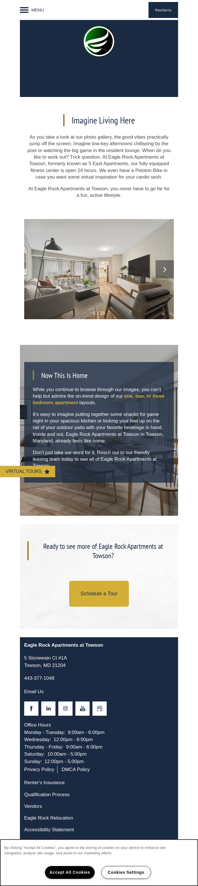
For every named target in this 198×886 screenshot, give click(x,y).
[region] (99, 862)
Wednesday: (37, 739)
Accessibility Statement (49, 829)
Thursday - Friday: (43, 747)
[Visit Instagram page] (65, 708)
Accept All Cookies (70, 872)
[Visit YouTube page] (82, 708)
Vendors (33, 806)
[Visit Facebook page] (31, 708)
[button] (163, 10)
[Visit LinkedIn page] (48, 708)
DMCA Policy (76, 769)
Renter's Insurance (44, 782)
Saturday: (34, 754)
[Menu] (32, 10)
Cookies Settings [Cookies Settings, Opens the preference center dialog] (126, 872)
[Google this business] (99, 708)
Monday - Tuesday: (44, 732)
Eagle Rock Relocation (48, 818)
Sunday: (33, 761)
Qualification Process (47, 794)
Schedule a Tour (99, 593)
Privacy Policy (39, 769)
